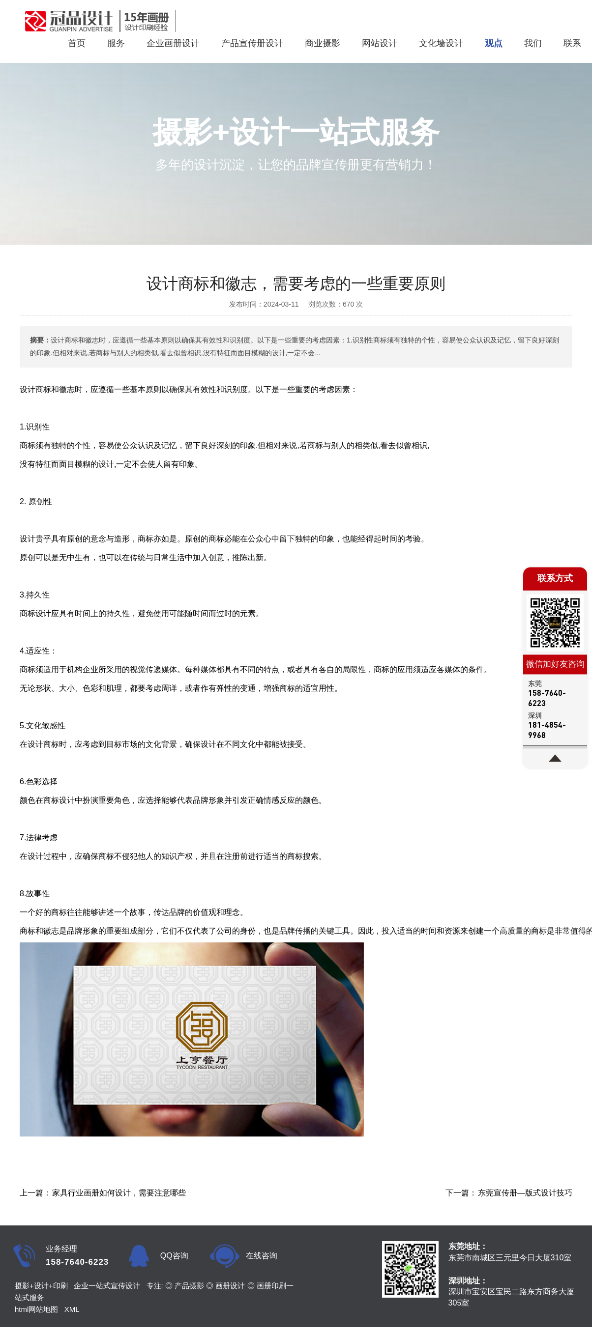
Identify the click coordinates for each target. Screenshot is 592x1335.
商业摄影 (322, 43)
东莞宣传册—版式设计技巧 (525, 1193)
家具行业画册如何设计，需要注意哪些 (119, 1193)
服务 (116, 43)
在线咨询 (261, 1255)
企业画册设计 (173, 43)
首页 (77, 43)
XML (72, 1309)
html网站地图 (36, 1309)
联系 (572, 43)
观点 (494, 43)
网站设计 (379, 43)
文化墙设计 (441, 43)
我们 (533, 43)
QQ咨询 (174, 1255)
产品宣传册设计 (252, 43)
